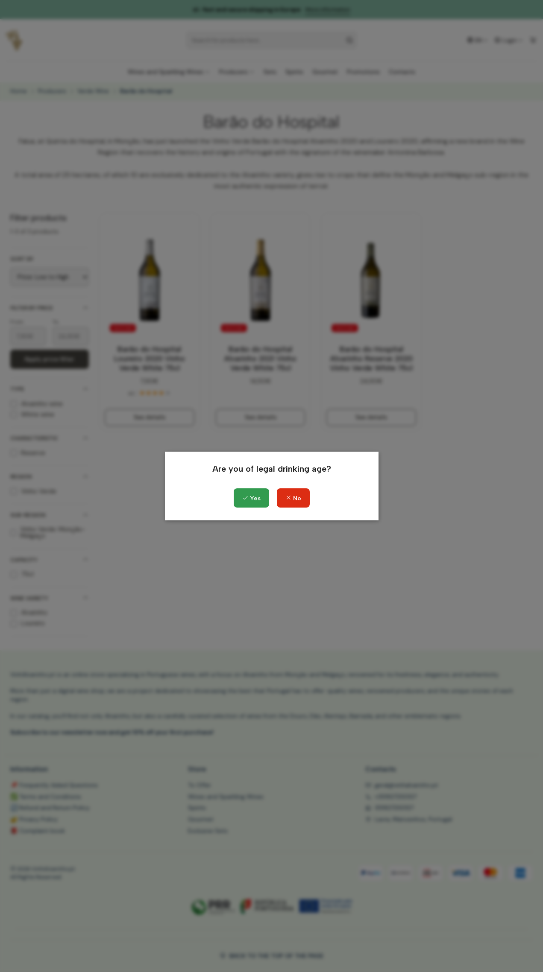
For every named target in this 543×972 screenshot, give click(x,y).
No (293, 498)
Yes (251, 498)
